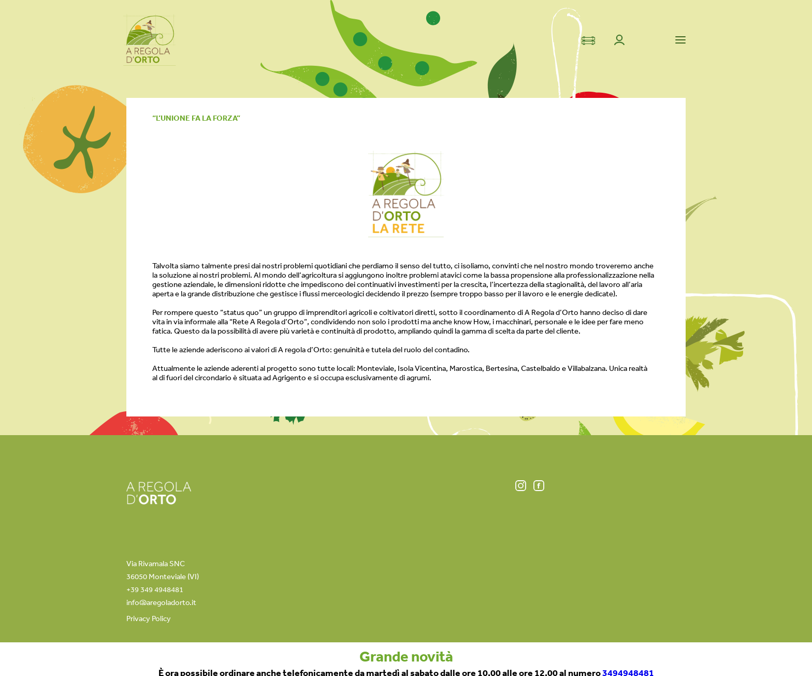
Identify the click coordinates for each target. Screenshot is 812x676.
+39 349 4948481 (154, 589)
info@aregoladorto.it (161, 602)
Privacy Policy (148, 618)
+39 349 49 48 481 (489, 654)
